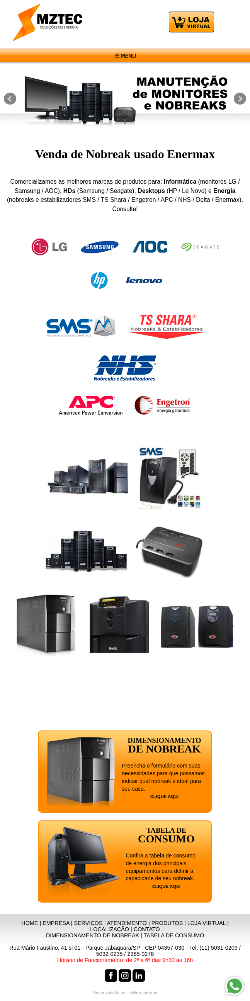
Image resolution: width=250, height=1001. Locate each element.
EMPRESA (56, 923)
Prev (10, 99)
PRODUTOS (167, 923)
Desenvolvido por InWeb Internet (125, 992)
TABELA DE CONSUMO (174, 935)
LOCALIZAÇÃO (109, 929)
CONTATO (147, 929)
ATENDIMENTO (127, 923)
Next (240, 99)
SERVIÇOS (88, 923)
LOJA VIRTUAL (206, 923)
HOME (29, 923)
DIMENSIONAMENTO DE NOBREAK (92, 935)
